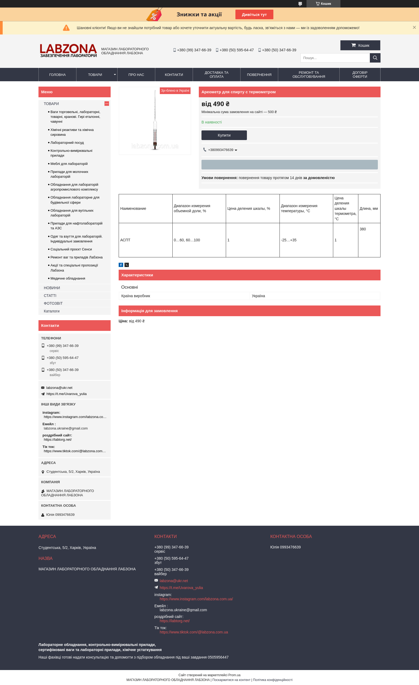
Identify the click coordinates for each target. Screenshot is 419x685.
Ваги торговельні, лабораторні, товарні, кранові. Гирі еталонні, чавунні (75, 116)
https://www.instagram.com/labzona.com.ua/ (75, 417)
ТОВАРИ (95, 75)
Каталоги (52, 311)
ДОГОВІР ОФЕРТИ (359, 75)
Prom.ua (234, 675)
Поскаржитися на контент (231, 680)
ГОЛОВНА (57, 75)
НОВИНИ (52, 288)
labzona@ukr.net (59, 388)
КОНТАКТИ (174, 75)
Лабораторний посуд (67, 143)
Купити (224, 135)
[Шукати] (375, 58)
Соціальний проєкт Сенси (71, 249)
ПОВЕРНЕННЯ (259, 75)
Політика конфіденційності (273, 680)
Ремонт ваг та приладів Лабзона (77, 257)
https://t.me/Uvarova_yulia (66, 394)
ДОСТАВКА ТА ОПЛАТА (216, 75)
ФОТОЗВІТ (53, 303)
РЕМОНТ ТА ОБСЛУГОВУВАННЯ (309, 75)
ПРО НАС (136, 75)
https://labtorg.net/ (58, 440)
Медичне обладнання (68, 278)
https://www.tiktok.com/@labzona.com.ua (75, 451)
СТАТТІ (50, 295)
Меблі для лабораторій (69, 164)
